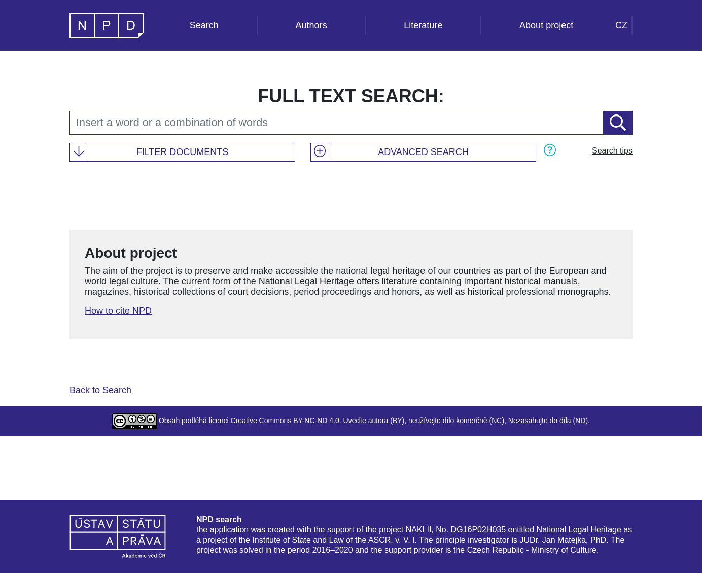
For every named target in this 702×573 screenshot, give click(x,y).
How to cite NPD (118, 310)
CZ (621, 25)
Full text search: (351, 96)
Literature (423, 25)
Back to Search (100, 390)
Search (204, 25)
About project (546, 25)
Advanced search (423, 152)
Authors (311, 25)
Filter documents (182, 152)
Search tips (612, 150)
